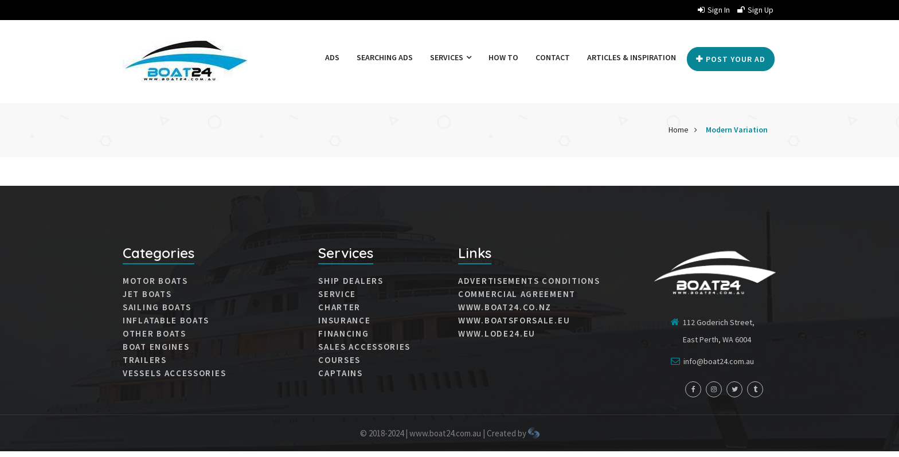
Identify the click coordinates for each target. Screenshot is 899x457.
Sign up (755, 10)
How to (506, 57)
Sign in (714, 10)
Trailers (145, 366)
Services (453, 57)
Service (337, 300)
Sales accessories (364, 352)
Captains (340, 379)
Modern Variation (737, 135)
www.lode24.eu (497, 339)
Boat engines (156, 352)
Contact (555, 57)
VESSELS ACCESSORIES (174, 379)
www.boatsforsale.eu (514, 326)
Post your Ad (730, 99)
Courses (339, 366)
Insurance (344, 326)
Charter (339, 313)
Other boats (154, 339)
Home (679, 135)
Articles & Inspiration (634, 57)
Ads (335, 57)
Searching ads (387, 57)
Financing (343, 339)
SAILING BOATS (157, 313)
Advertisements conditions (529, 286)
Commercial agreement (517, 300)
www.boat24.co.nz (505, 313)
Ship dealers (350, 286)
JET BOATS (147, 300)
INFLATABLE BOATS (166, 326)
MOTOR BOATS (155, 286)
